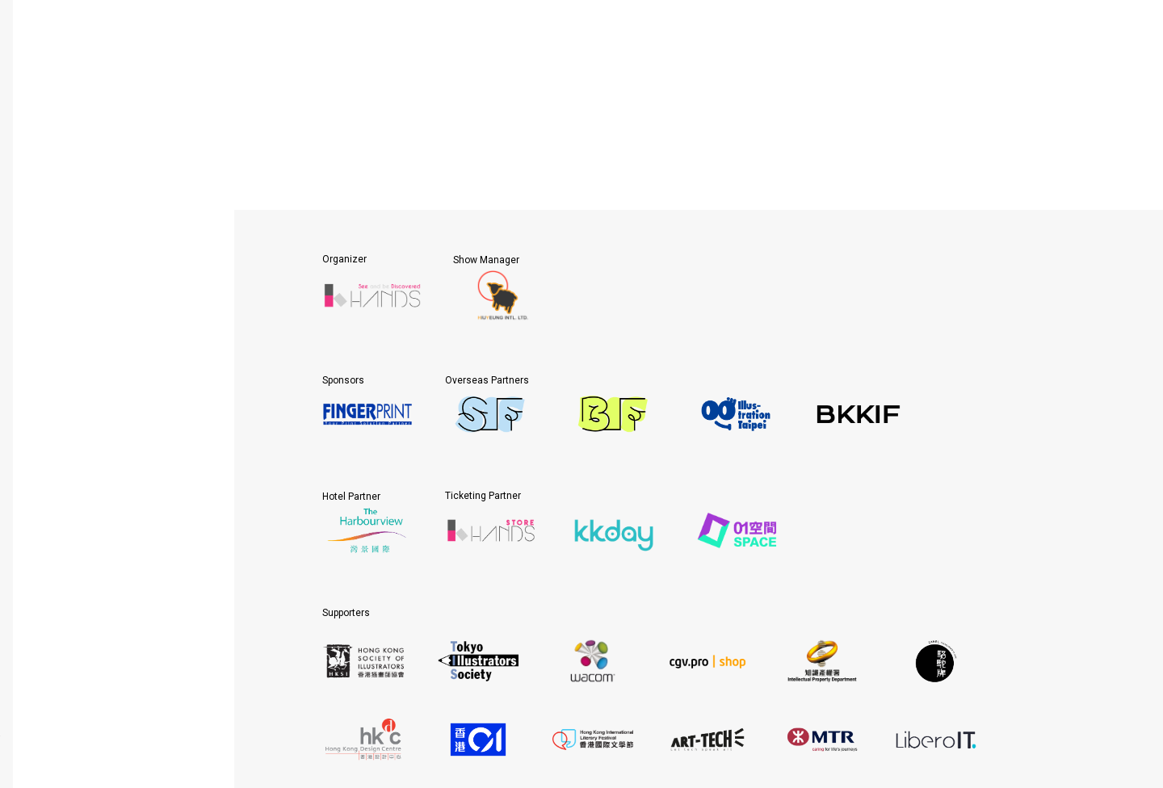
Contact (117, 339)
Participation (117, 174)
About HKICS (117, 133)
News (117, 298)
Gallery (117, 257)
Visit (117, 215)
